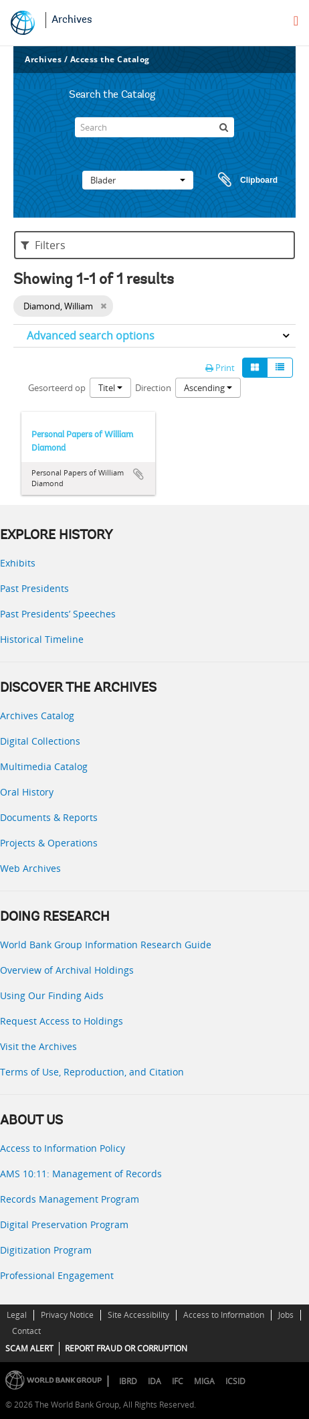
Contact (26, 1331)
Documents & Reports (49, 817)
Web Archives (30, 868)
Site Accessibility (138, 1315)
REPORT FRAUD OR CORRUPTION (126, 1348)
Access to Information (223, 1315)
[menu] (296, 21)
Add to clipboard (138, 474)
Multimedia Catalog (44, 766)
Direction (153, 388)
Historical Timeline (42, 639)
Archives (71, 20)
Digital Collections (40, 741)
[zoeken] (224, 127)
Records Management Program (69, 1199)
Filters (43, 245)
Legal (17, 1315)
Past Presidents (34, 588)
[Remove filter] (103, 306)
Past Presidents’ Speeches (58, 613)
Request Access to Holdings (61, 1021)
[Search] (154, 127)
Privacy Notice (67, 1315)
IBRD (128, 1381)
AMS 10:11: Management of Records (81, 1173)
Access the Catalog (110, 59)
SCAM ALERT (29, 1348)
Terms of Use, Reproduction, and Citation (92, 1071)
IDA (154, 1381)
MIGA (204, 1381)
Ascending (208, 388)
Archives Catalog (37, 715)
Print (220, 368)
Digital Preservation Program (64, 1224)
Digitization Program (46, 1250)
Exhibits (17, 562)
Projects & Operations (49, 842)
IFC (177, 1381)
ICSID (235, 1381)
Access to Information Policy (62, 1148)
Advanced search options (90, 335)
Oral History (27, 792)
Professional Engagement (57, 1275)
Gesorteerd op (57, 388)
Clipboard (241, 180)
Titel (110, 388)
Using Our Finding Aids (52, 995)
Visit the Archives (38, 1046)
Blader (137, 180)
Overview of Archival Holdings (67, 970)
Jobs (286, 1315)
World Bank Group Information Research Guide (105, 944)
